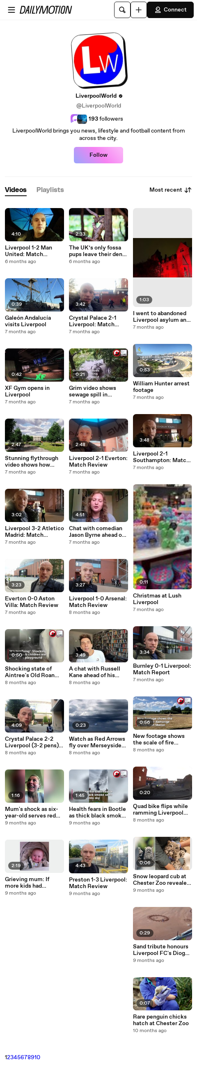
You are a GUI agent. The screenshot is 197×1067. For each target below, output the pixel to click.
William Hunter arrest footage (161, 387)
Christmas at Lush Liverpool (157, 599)
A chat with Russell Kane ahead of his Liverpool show (94, 672)
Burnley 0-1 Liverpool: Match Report (162, 669)
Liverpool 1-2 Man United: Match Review (28, 251)
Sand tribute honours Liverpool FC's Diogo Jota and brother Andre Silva (160, 950)
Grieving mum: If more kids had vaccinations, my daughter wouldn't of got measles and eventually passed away (32, 882)
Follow (98, 155)
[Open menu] (11, 10)
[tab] (16, 190)
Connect (170, 10)
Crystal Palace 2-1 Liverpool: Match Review (92, 321)
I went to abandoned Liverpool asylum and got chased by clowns (161, 316)
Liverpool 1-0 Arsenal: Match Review (98, 602)
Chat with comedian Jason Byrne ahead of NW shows (96, 531)
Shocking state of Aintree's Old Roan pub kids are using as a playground (34, 672)
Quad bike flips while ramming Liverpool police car (160, 809)
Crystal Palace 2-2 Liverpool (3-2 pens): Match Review (32, 742)
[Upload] (139, 10)
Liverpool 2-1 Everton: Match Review (98, 461)
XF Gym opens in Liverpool (27, 391)
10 (37, 1057)
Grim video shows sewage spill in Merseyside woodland (98, 391)
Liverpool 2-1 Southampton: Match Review (161, 457)
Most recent (170, 190)
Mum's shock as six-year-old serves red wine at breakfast (31, 812)
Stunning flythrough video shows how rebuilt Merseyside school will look (31, 461)
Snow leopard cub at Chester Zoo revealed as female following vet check (161, 879)
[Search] (122, 10)
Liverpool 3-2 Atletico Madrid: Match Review (34, 531)
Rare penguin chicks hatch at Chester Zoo (161, 1020)
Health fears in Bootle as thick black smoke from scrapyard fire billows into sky (97, 812)
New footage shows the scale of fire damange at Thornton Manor (161, 739)
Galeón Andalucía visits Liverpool (28, 321)
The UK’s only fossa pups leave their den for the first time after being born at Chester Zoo (98, 251)
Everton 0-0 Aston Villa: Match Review (31, 602)
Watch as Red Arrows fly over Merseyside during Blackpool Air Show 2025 (97, 742)
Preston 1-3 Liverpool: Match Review (98, 883)
